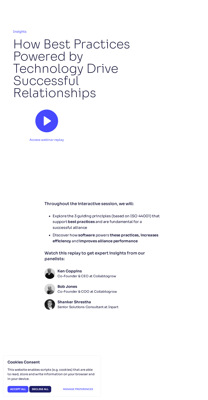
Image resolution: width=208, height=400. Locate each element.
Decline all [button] (40, 389)
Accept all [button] (18, 389)
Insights (19, 31)
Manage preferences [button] (78, 389)
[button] (46, 124)
